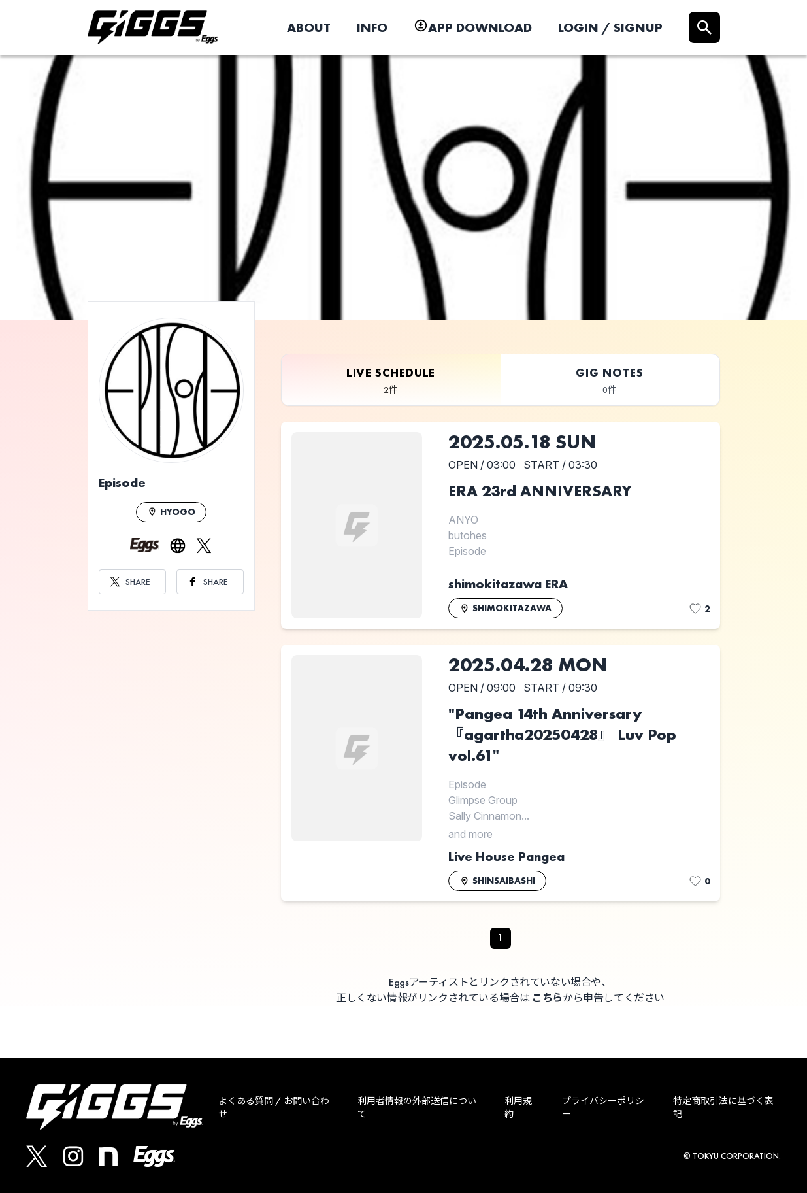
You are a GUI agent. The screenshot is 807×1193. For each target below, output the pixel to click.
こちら (547, 998)
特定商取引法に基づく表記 (723, 1107)
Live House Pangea (506, 856)
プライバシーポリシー (603, 1107)
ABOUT (309, 27)
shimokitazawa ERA (508, 583)
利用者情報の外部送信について (416, 1107)
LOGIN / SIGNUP (610, 27)
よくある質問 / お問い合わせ (273, 1107)
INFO (372, 27)
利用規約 (518, 1107)
